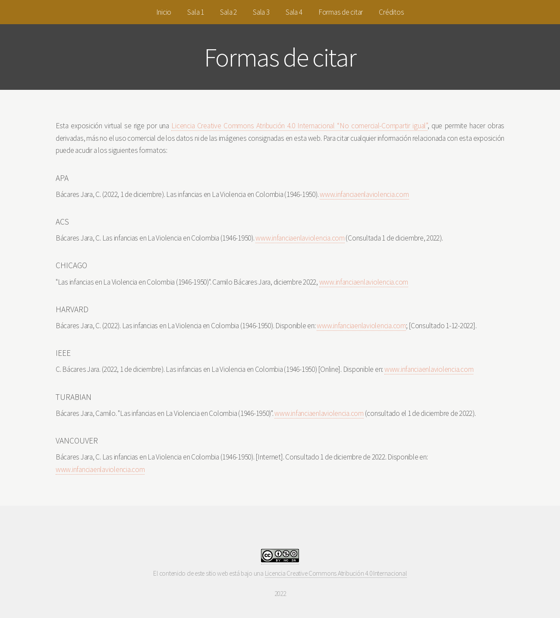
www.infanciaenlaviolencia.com (364, 194)
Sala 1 (195, 12)
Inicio (163, 12)
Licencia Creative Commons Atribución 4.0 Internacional (336, 573)
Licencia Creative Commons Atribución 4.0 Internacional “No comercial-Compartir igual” (299, 125)
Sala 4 (294, 12)
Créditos (391, 12)
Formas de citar (340, 12)
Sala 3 (261, 12)
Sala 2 (228, 12)
